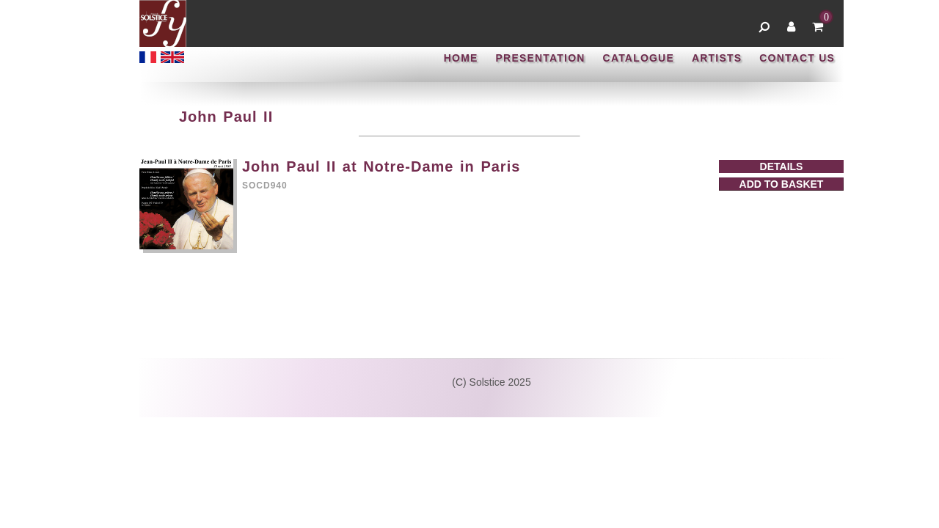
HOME (461, 58)
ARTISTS (717, 58)
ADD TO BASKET (781, 184)
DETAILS (781, 166)
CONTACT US (797, 58)
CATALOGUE (638, 58)
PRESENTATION (540, 58)
